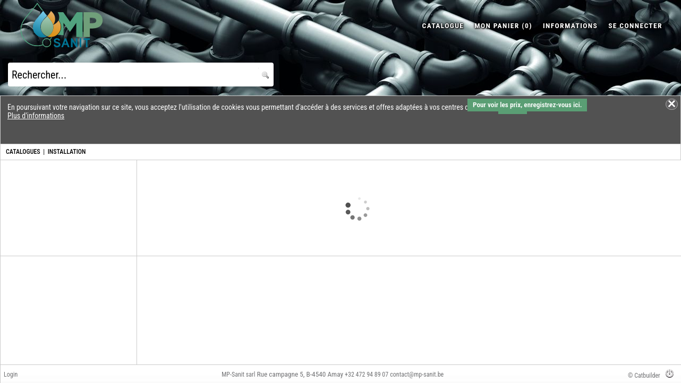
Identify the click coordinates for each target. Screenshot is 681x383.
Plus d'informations (35, 115)
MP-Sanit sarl (238, 374)
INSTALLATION (67, 151)
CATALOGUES (23, 151)
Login (11, 374)
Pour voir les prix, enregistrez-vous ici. (527, 105)
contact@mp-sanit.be (417, 374)
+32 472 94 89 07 (366, 374)
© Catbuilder (644, 375)
